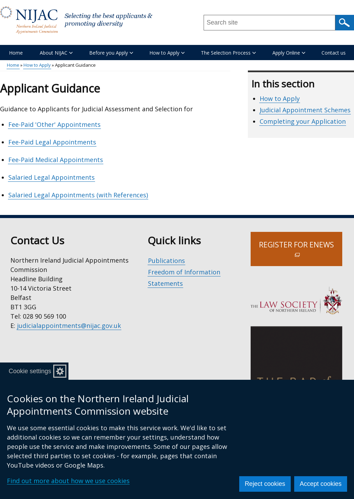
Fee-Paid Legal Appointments (52, 142)
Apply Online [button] (288, 52)
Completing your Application (303, 121)
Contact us (334, 52)
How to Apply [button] (167, 52)
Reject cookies (265, 483)
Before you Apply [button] (111, 52)
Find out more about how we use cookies (68, 481)
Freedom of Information (184, 272)
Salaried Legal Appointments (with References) (78, 195)
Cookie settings (30, 371)
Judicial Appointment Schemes (305, 110)
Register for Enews (300, 253)
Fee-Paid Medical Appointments (55, 160)
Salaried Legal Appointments (51, 177)
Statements (165, 283)
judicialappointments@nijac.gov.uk (69, 325)
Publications (166, 260)
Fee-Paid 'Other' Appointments (54, 124)
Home (16, 52)
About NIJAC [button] (56, 52)
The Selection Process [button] (228, 52)
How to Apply (37, 65)
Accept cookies (321, 483)
